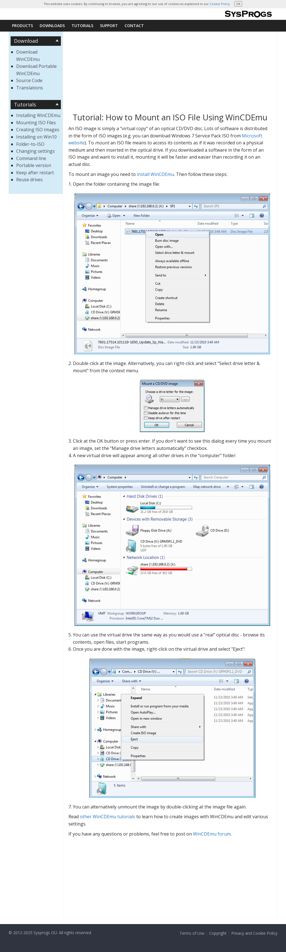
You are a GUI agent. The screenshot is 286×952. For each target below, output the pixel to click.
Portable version (33, 165)
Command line (31, 158)
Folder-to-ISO (30, 144)
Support (109, 25)
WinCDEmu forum (212, 834)
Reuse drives (29, 179)
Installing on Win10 (36, 137)
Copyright (218, 933)
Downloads (52, 25)
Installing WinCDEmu (38, 115)
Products (22, 25)
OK (238, 4)
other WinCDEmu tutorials (107, 816)
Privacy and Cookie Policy (254, 933)
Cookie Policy (220, 4)
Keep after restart (35, 173)
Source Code (29, 80)
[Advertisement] (170, 73)
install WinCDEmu (155, 174)
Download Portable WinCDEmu (36, 70)
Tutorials (82, 25)
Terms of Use (192, 933)
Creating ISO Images (37, 130)
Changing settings (35, 151)
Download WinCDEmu (28, 55)
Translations (29, 88)
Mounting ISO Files (36, 123)
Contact (134, 25)
